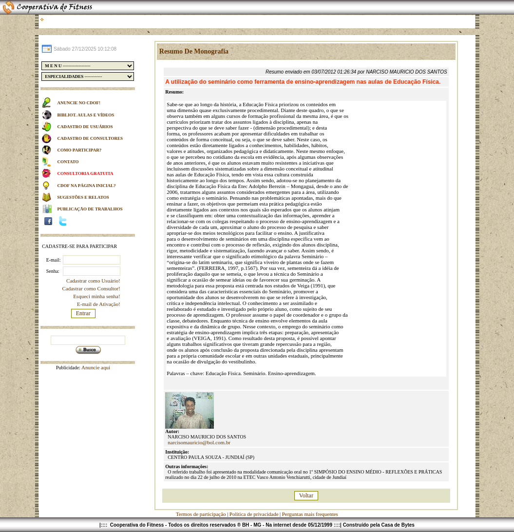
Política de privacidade (254, 514)
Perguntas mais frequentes (310, 514)
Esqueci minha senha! (96, 296)
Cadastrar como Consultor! (91, 288)
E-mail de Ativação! (98, 304)
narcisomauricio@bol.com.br (199, 442)
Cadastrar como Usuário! (93, 281)
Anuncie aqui (95, 367)
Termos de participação (201, 514)
